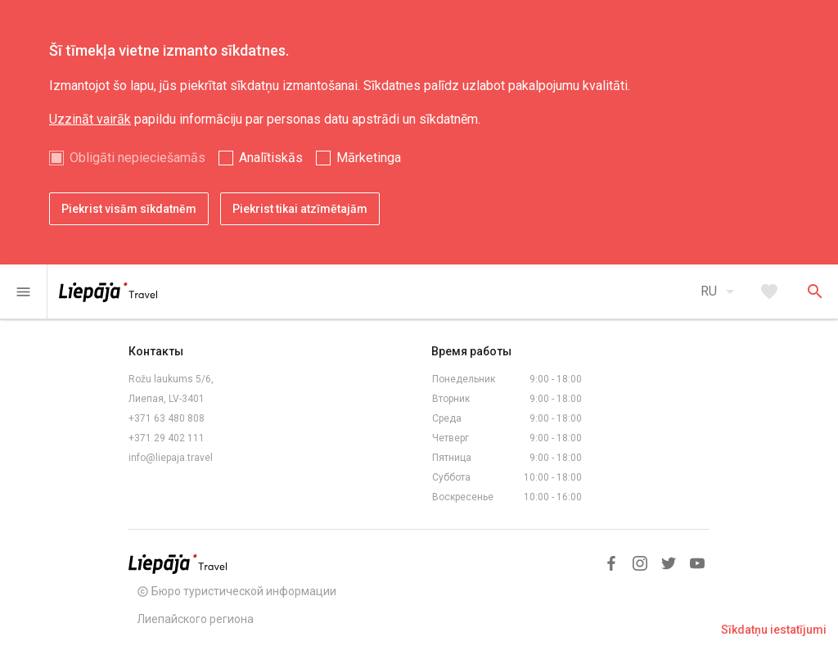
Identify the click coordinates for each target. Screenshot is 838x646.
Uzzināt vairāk (90, 119)
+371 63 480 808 (166, 418)
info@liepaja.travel (170, 457)
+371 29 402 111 (166, 438)
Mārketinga (368, 157)
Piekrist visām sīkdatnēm (128, 208)
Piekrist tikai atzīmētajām (299, 208)
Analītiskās (271, 157)
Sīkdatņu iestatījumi (774, 629)
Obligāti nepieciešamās (137, 157)
